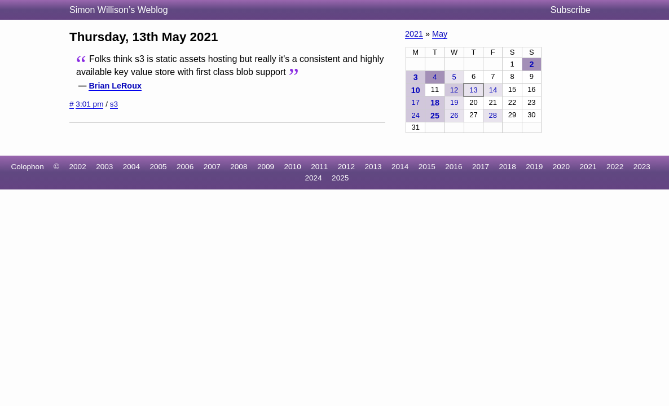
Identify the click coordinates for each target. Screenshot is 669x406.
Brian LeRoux (115, 85)
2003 (104, 166)
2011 (319, 166)
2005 (157, 166)
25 (434, 115)
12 (454, 90)
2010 (292, 166)
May (439, 33)
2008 (238, 166)
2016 (453, 166)
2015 (427, 166)
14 (493, 90)
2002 (77, 166)
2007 (212, 166)
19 (454, 102)
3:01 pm (89, 104)
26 (454, 115)
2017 (480, 166)
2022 (614, 166)
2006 (185, 166)
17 (415, 102)
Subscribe (571, 10)
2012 (346, 166)
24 (415, 115)
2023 (641, 166)
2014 (399, 166)
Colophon (27, 166)
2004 (131, 166)
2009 (265, 166)
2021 (414, 33)
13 (473, 90)
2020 (561, 166)
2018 (507, 166)
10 (415, 90)
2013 (372, 166)
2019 (534, 166)
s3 (114, 104)
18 (434, 102)
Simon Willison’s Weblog (118, 10)
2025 (340, 178)
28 (493, 115)
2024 (313, 178)
